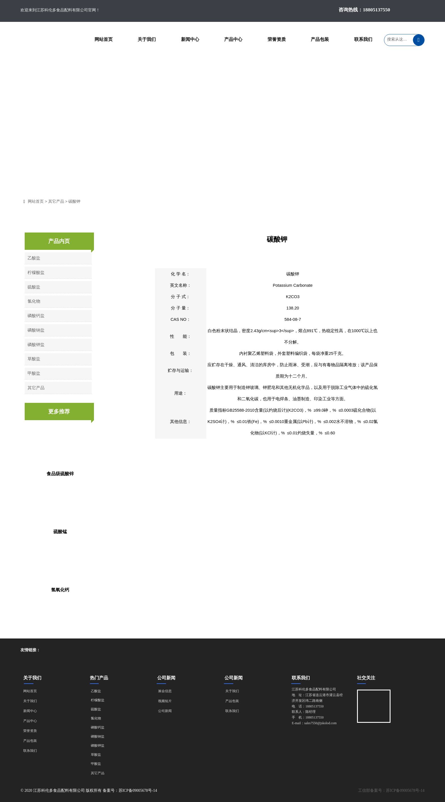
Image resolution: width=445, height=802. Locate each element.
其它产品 (59, 201)
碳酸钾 (77, 201)
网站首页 (39, 201)
